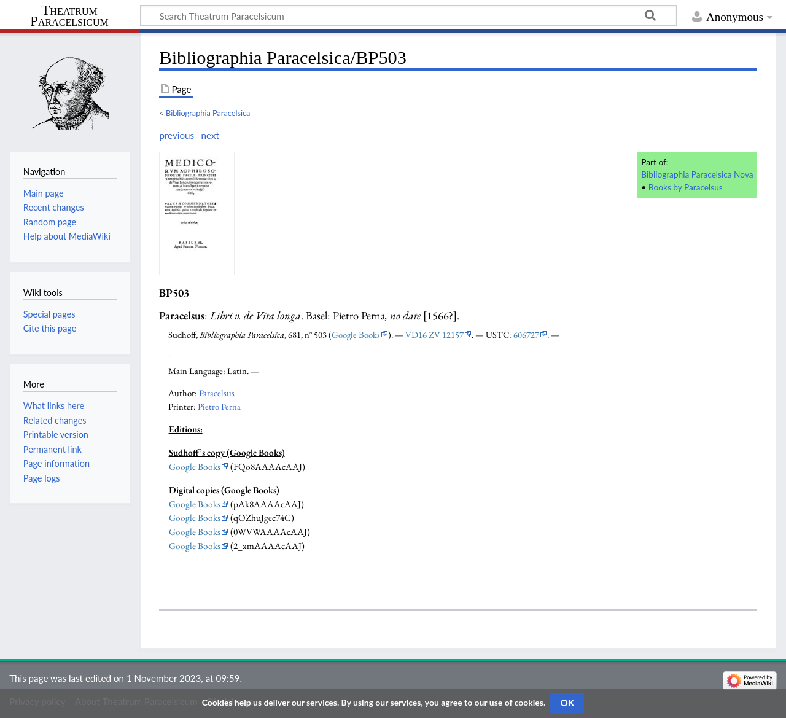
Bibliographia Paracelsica (208, 113)
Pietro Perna (219, 406)
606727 (526, 334)
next (210, 135)
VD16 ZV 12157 (434, 334)
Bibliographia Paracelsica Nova (697, 174)
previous (176, 135)
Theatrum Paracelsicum (69, 16)
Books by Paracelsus (685, 187)
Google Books (356, 334)
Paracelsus (217, 393)
